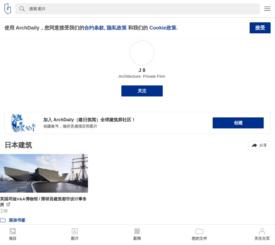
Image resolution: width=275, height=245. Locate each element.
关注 (142, 90)
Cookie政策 (162, 28)
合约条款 (94, 28)
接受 (260, 28)
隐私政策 (117, 28)
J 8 (141, 70)
